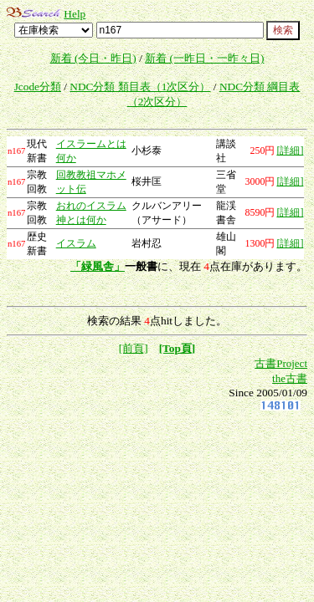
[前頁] (133, 348)
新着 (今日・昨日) (93, 58)
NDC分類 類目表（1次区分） (139, 86)
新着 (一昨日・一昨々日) (204, 58)
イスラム (76, 243)
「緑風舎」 (97, 266)
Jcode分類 (37, 86)
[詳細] (289, 150)
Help (74, 14)
